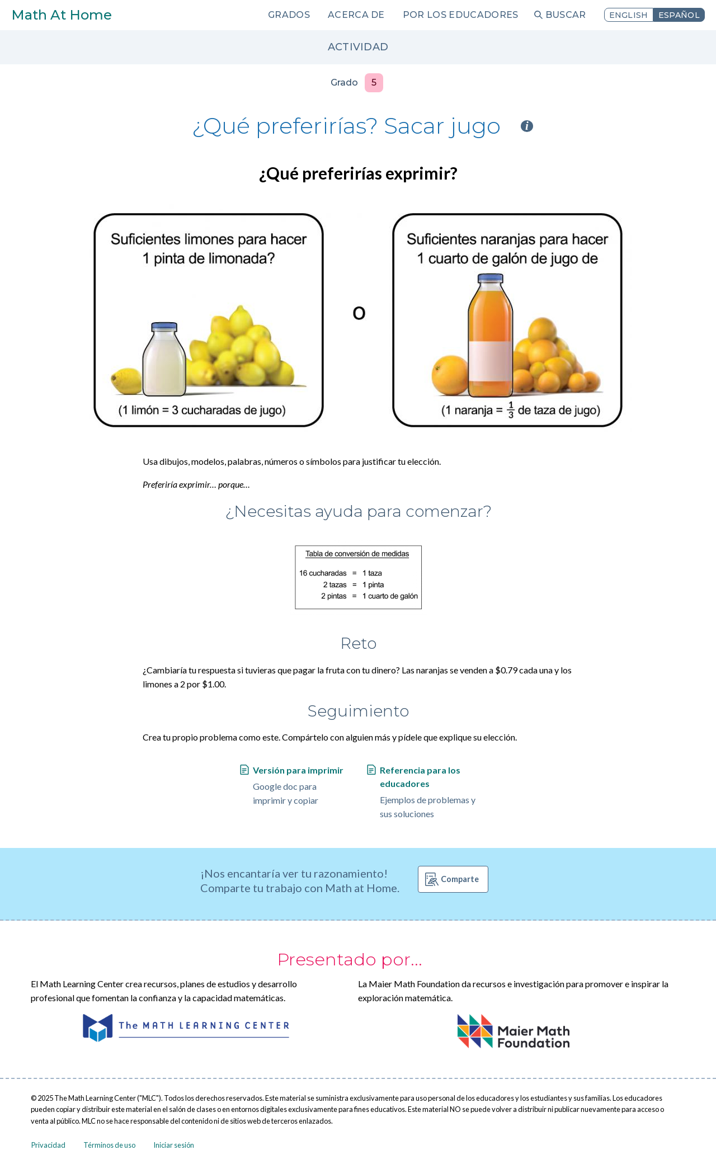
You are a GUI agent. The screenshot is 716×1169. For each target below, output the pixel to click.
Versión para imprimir (298, 770)
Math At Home (61, 15)
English (628, 15)
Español (679, 15)
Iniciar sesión (173, 1144)
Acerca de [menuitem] (356, 15)
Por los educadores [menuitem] (461, 15)
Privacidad (48, 1144)
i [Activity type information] (527, 126)
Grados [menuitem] (289, 15)
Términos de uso (109, 1144)
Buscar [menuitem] (565, 15)
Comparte (460, 879)
